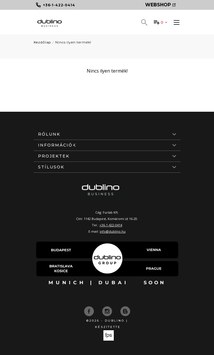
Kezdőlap (42, 42)
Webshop (160, 4)
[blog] (125, 311)
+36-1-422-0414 (110, 225)
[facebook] (89, 311)
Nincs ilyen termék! (73, 42)
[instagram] (107, 311)
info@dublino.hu (113, 231)
